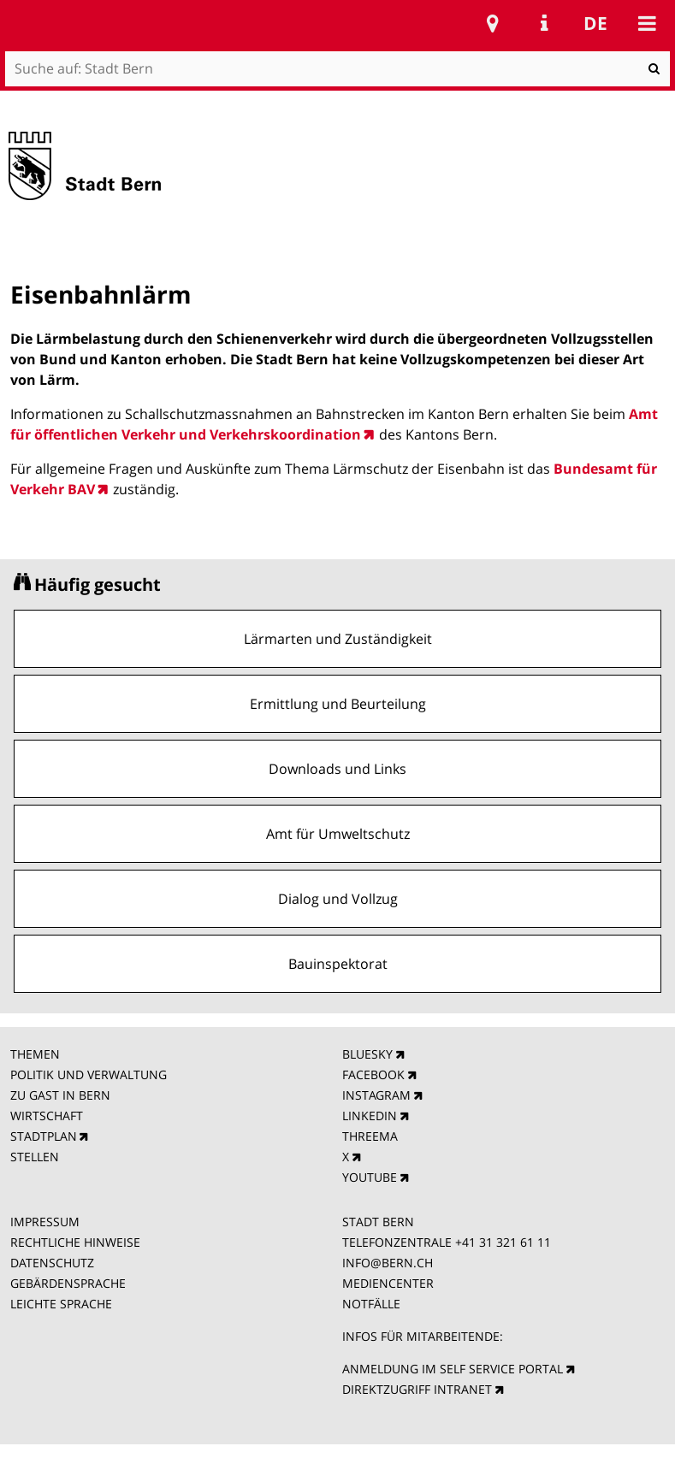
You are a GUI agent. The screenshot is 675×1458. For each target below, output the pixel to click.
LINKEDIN (369, 1115)
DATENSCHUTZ (52, 1262)
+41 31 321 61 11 (503, 1242)
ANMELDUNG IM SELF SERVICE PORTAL (452, 1369)
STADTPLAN (43, 1136)
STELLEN (34, 1156)
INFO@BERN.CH (387, 1262)
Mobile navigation (647, 23)
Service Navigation (544, 23)
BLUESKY (367, 1054)
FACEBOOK (373, 1074)
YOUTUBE (369, 1177)
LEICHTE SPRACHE (61, 1304)
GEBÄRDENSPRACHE (68, 1283)
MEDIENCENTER (388, 1283)
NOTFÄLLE (371, 1304)
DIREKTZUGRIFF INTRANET (417, 1389)
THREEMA (370, 1136)
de (595, 23)
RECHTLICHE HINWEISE (75, 1242)
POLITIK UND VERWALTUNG (88, 1074)
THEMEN (35, 1054)
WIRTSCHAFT (46, 1115)
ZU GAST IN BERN (60, 1095)
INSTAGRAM (376, 1095)
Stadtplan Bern (493, 23)
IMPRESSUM (45, 1221)
